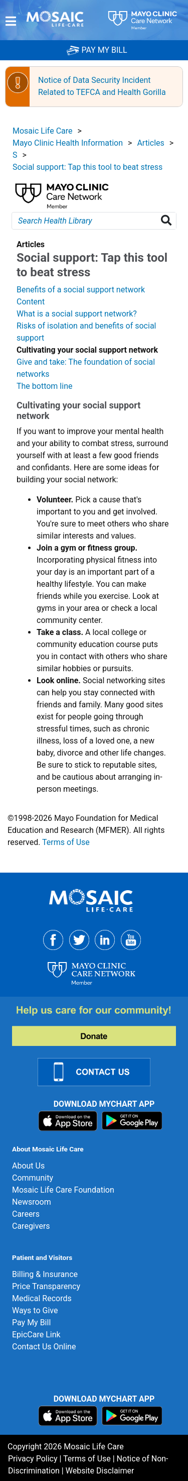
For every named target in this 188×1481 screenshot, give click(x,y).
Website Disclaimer (100, 1470)
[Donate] (100, 1025)
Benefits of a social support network (81, 289)
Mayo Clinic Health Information (68, 143)
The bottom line (44, 386)
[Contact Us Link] (100, 1071)
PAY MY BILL (97, 50)
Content (31, 301)
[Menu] (11, 21)
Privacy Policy (33, 1458)
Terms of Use (66, 842)
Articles (150, 143)
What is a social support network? (77, 314)
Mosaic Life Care (43, 131)
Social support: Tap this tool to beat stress (87, 167)
